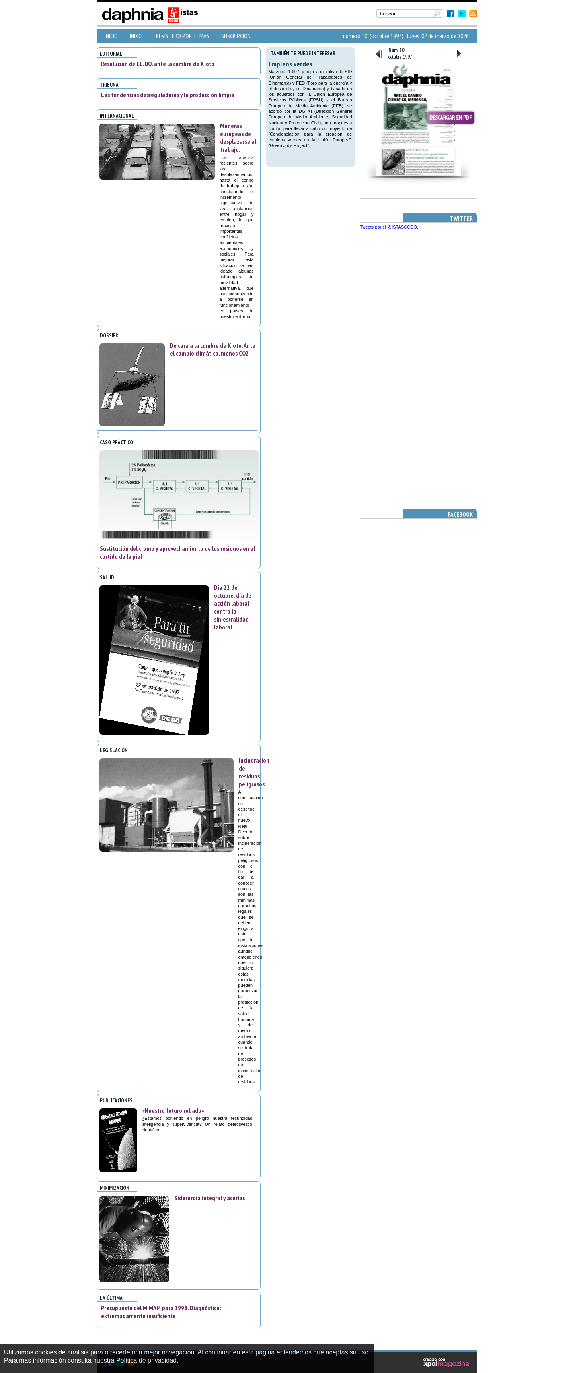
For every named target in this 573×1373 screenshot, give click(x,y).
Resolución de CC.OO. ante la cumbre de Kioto (157, 64)
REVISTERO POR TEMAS (182, 36)
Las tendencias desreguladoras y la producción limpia (167, 95)
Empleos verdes (290, 63)
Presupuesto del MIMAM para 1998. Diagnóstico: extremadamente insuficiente (161, 1312)
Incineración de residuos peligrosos (254, 772)
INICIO (111, 36)
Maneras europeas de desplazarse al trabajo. (238, 137)
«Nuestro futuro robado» (173, 1110)
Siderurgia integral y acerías (209, 1198)
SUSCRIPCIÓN (236, 36)
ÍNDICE (137, 36)
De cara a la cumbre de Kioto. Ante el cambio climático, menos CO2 (212, 349)
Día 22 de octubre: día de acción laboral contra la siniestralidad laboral (232, 607)
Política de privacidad (146, 1360)
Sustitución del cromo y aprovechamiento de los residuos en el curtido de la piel (177, 552)
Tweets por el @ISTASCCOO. (389, 227)
